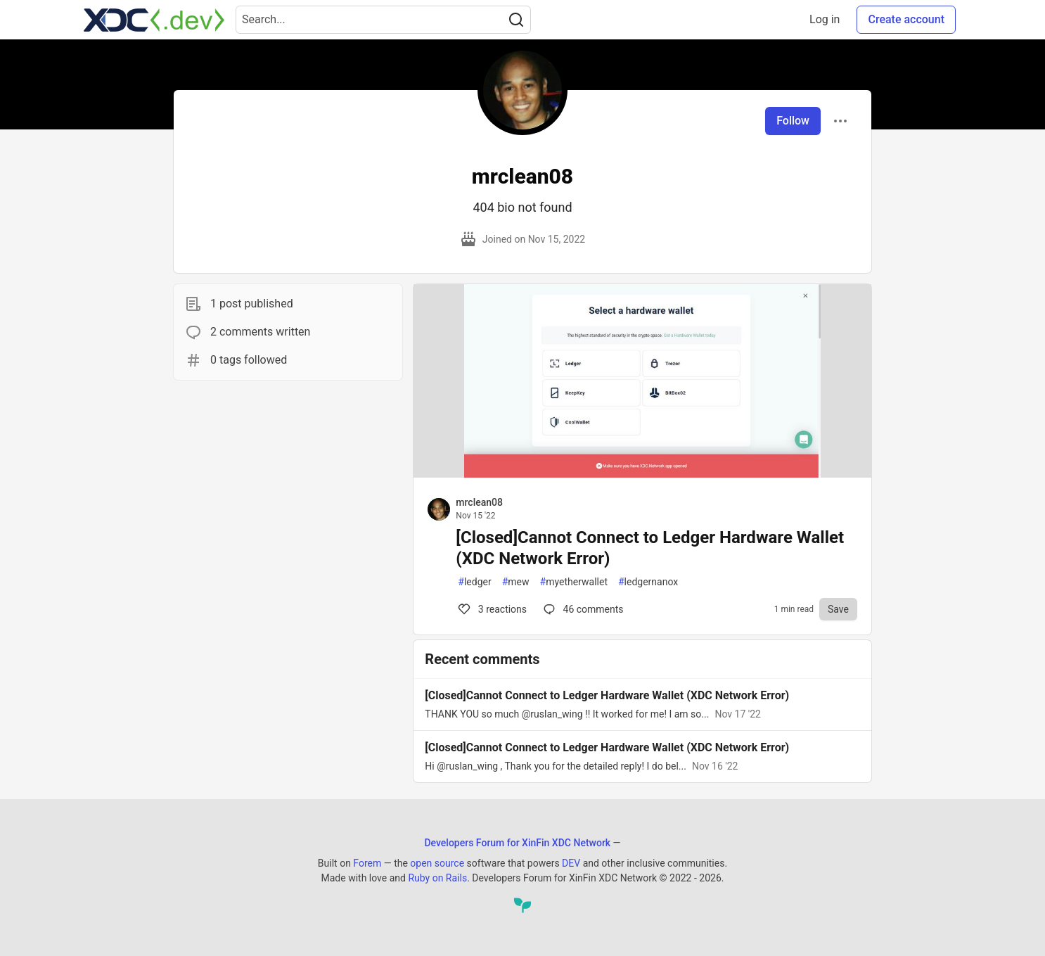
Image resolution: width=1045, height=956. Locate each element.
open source (437, 863)
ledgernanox (648, 582)
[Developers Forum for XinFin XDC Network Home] (154, 20)
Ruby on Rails (437, 878)
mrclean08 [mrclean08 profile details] (479, 502)
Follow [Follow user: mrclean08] (792, 120)
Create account (906, 19)
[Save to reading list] (838, 609)
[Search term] (383, 20)
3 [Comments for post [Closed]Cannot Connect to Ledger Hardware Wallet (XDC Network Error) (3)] (491, 609)
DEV (571, 863)
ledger (474, 582)
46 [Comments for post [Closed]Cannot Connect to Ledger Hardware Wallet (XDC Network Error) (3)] (582, 609)
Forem (367, 863)
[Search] (516, 19)
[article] (642, 473)
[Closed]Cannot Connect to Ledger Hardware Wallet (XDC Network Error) (650, 548)
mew (516, 582)
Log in (824, 19)
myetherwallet (574, 582)
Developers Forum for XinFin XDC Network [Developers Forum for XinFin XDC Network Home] (517, 842)
